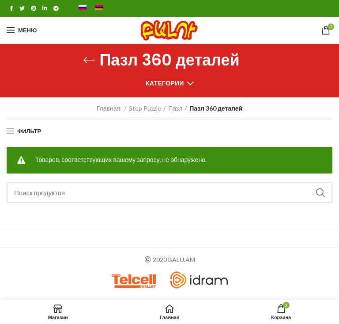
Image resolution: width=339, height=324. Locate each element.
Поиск (320, 192)
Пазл (175, 108)
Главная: (109, 108)
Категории (165, 83)
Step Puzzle (145, 108)
